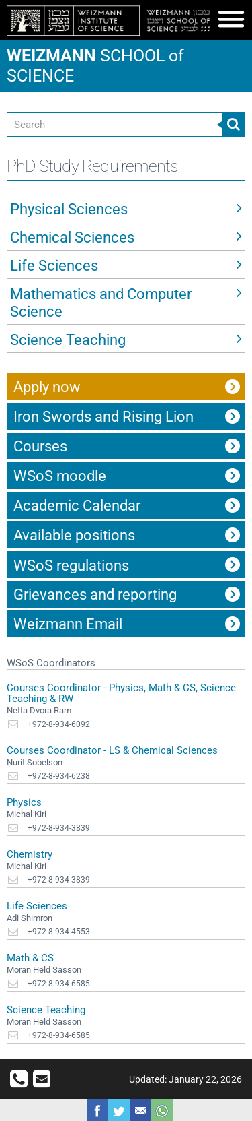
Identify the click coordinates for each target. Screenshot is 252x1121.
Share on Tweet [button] (119, 1110)
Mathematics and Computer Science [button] (101, 303)
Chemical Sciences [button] (72, 237)
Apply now (47, 387)
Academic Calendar (76, 505)
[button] (231, 23)
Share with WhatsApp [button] (162, 1110)
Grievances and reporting (95, 594)
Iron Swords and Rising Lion (103, 416)
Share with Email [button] (140, 1110)
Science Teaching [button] (68, 339)
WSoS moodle (59, 476)
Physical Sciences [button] (69, 209)
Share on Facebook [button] (97, 1110)
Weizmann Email (67, 624)
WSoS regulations (71, 565)
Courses (40, 446)
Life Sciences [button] (54, 265)
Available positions (74, 535)
